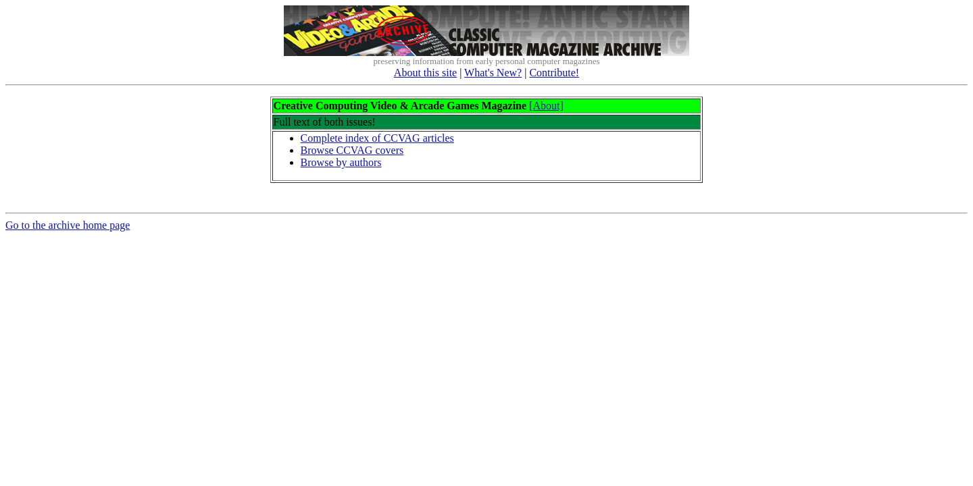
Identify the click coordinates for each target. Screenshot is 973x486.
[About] (546, 105)
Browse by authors (341, 162)
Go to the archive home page (67, 227)
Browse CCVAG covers (352, 150)
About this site (425, 72)
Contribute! (554, 72)
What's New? (493, 72)
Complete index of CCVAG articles (377, 138)
